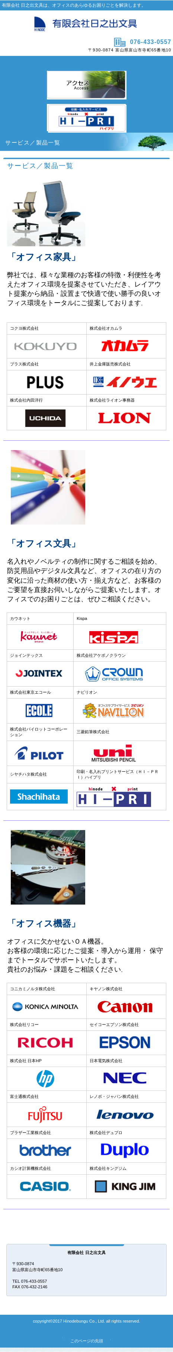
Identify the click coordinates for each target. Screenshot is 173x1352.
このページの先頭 (86, 1341)
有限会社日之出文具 (87, 23)
